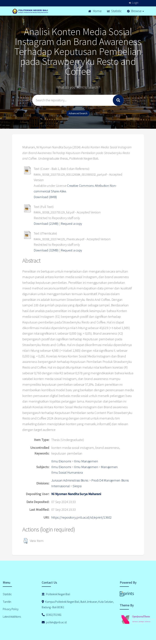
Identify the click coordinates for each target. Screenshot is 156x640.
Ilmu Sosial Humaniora (67, 472)
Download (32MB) (46, 250)
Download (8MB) (45, 197)
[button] (25, 541)
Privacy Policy (10, 609)
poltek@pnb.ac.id (54, 622)
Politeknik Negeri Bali (56, 594)
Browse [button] (135, 11)
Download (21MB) (46, 223)
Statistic (114, 11)
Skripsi (77, 486)
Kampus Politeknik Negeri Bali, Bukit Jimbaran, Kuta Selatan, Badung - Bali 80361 (78, 604)
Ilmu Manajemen (86, 461)
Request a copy (71, 223)
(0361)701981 (52, 614)
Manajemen (109, 467)
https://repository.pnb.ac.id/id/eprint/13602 (81, 517)
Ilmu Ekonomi (61, 461)
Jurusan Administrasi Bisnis (69, 480)
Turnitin (7, 601)
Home (94, 11)
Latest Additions (12, 616)
